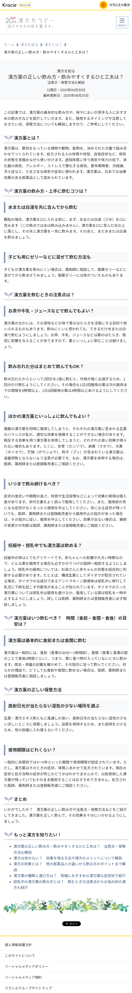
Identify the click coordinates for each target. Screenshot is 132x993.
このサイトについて (20, 956)
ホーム (9, 45)
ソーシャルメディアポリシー (27, 966)
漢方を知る (29, 45)
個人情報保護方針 (18, 945)
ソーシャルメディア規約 (23, 977)
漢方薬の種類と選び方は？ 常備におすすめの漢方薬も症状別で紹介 (70, 876)
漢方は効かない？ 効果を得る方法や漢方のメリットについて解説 (68, 858)
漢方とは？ (54, 45)
